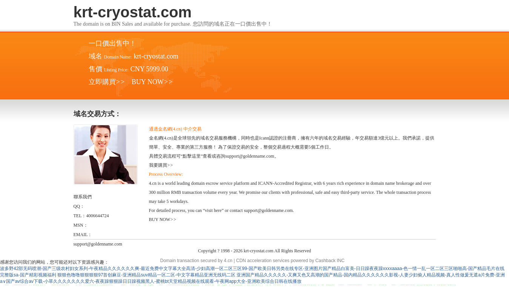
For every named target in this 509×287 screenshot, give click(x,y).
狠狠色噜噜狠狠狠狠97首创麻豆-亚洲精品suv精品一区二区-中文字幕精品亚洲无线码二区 (146, 275)
